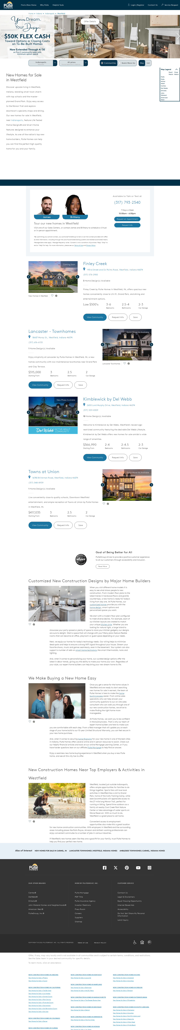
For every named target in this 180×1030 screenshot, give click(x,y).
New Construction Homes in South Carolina (131, 1007)
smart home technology (86, 650)
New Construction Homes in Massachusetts (88, 997)
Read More (102, 566)
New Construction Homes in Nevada (85, 1026)
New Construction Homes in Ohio (126, 975)
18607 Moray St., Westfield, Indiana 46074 (50, 337)
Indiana (39, 13)
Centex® (32, 893)
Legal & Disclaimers (126, 897)
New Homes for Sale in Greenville (123, 1019)
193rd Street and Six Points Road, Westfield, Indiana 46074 (113, 269)
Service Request (169, 5)
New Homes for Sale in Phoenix (38, 978)
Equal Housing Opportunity (130, 901)
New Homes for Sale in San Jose (38, 1011)
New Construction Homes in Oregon (127, 987)
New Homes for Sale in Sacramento (39, 1005)
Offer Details (90, 21)
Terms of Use (83, 943)
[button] (28, 5)
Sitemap (78, 921)
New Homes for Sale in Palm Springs (39, 999)
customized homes (98, 604)
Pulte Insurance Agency (85, 901)
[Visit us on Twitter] (116, 868)
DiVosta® (32, 901)
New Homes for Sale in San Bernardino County (42, 1008)
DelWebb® (33, 897)
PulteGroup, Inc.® (36, 913)
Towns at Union (43, 471)
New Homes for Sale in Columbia (123, 1013)
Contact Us (153, 5)
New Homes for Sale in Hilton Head (124, 1022)
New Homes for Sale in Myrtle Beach (124, 1025)
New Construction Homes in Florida (43, 1028)
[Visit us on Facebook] (104, 868)
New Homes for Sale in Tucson (37, 981)
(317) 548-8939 (36, 482)
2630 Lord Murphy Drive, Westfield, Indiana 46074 (109, 405)
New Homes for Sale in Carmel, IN (51, 851)
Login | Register (136, 5)
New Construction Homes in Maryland (86, 984)
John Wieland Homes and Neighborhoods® (47, 905)
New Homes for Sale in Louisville (81, 978)
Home (30, 13)
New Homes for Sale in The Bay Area (39, 990)
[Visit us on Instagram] (149, 868)
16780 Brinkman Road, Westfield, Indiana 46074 (53, 477)
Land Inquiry (123, 920)
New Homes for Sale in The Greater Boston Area (85, 1000)
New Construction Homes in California (44, 987)
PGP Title (79, 897)
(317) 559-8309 (90, 410)
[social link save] (52, 296)
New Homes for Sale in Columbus (123, 981)
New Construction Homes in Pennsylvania (130, 997)
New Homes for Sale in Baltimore (81, 987)
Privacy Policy (100, 943)
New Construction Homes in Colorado (44, 1018)
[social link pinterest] (56, 296)
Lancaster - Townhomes (52, 331)
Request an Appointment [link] (127, 219)
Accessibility (123, 909)
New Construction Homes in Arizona (43, 975)
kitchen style (106, 624)
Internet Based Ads (126, 905)
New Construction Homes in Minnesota (86, 1017)
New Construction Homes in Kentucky (86, 975)
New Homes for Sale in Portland (122, 990)
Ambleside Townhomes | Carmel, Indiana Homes (142, 851)
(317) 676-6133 (35, 342)
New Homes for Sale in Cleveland (123, 978)
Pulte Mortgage (94, 747)
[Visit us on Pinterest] (127, 868)
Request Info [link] (127, 225)
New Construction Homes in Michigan (86, 1007)
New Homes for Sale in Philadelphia (124, 1000)
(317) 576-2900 (90, 274)
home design (95, 607)
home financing (85, 739)
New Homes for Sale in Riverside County (40, 1002)
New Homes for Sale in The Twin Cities (83, 1020)
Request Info (118, 317)
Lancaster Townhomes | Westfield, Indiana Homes (93, 851)
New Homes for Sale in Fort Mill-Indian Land (126, 1016)
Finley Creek (95, 263)
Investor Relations (83, 905)
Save (135, 317)
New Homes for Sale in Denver (37, 1021)
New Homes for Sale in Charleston (123, 1010)
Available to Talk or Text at (127, 196)
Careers (78, 913)
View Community (95, 317)
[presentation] (1, 37)
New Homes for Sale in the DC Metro (82, 990)
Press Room (80, 909)
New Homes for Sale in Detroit (80, 1010)
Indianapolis (49, 13)
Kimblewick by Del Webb (107, 399)
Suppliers (79, 917)
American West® (35, 909)
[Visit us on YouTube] (138, 868)
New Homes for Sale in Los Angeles (39, 993)
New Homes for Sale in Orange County (40, 996)
